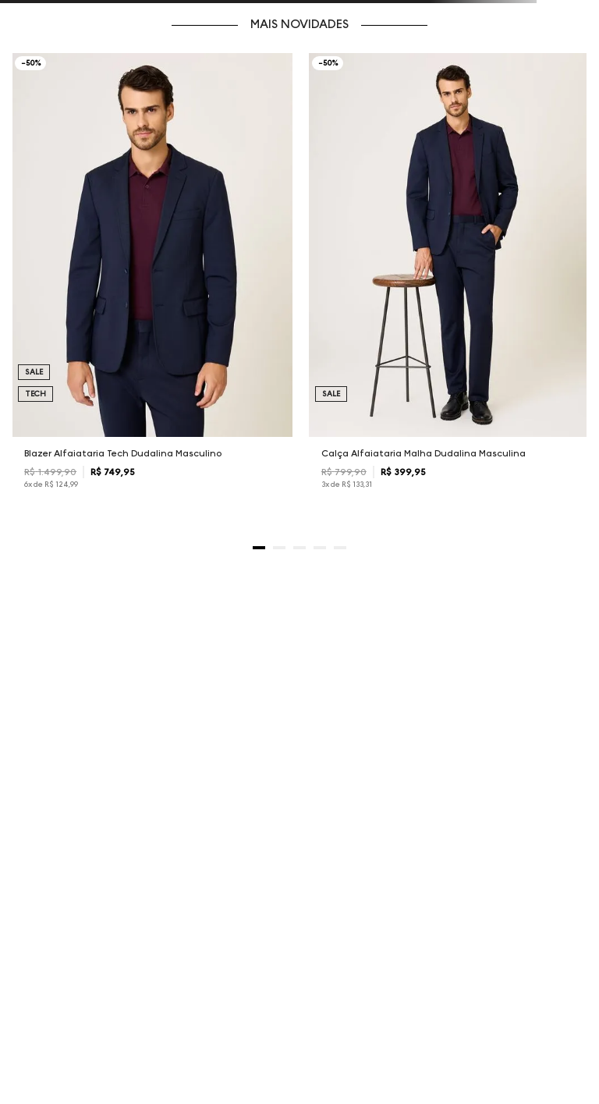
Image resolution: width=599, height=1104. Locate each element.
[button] (259, 547)
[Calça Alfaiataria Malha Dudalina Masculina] (449, 284)
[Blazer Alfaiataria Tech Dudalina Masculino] (152, 284)
